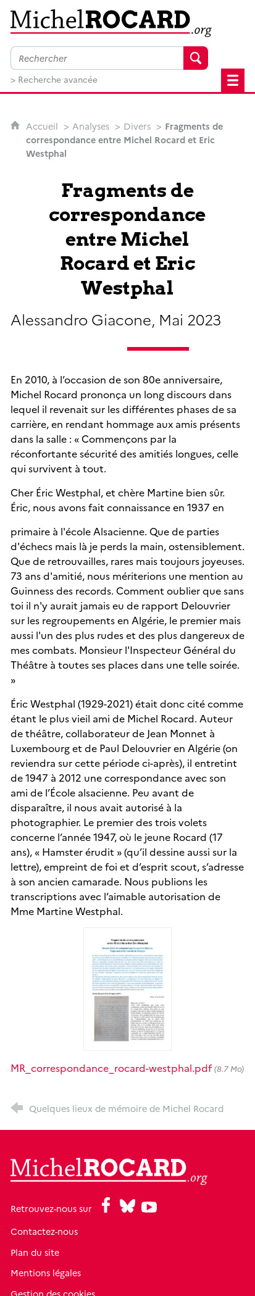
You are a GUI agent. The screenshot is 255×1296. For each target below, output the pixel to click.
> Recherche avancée (54, 79)
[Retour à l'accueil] (127, 23)
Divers (137, 126)
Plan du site (34, 1252)
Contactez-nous (44, 1231)
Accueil (43, 126)
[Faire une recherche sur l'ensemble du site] (96, 58)
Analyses (90, 126)
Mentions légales (45, 1272)
